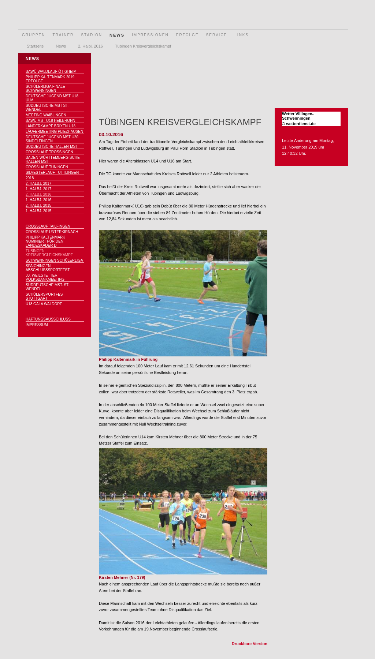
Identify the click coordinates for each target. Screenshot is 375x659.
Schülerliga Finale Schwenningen (45, 89)
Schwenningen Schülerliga (54, 260)
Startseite (35, 46)
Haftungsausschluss (48, 319)
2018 (30, 178)
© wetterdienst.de (299, 123)
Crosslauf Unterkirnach (52, 232)
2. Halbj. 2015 (38, 205)
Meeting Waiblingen (46, 115)
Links (241, 35)
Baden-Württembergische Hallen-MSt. (53, 160)
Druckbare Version (249, 643)
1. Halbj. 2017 (38, 189)
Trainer (63, 35)
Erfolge (187, 35)
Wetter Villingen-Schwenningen (297, 116)
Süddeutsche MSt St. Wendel (47, 108)
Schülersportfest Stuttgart (45, 296)
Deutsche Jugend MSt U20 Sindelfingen (52, 139)
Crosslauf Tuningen (47, 167)
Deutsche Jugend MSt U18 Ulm (52, 98)
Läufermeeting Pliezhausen (54, 132)
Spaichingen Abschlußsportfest (48, 268)
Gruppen (33, 35)
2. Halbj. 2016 (90, 46)
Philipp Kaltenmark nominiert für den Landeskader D (45, 241)
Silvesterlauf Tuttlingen (52, 173)
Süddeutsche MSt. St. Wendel (47, 287)
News (117, 35)
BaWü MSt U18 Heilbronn (50, 121)
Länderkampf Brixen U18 (50, 126)
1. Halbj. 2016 (38, 200)
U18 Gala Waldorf (44, 304)
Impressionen (150, 35)
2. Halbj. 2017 (38, 183)
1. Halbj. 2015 (38, 211)
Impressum (37, 325)
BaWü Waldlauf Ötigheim (51, 72)
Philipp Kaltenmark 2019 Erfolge (50, 79)
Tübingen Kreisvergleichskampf (143, 46)
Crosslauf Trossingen (49, 152)
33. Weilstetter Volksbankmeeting (45, 277)
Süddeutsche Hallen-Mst (52, 147)
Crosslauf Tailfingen (48, 226)
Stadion (91, 35)
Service (216, 35)
